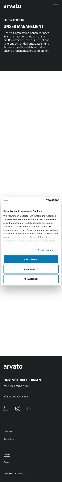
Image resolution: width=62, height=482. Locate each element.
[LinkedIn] (6, 408)
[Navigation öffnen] (55, 6)
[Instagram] (17, 408)
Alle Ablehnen (31, 279)
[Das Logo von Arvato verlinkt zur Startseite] (12, 6)
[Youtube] (29, 408)
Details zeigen (45, 250)
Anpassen (31, 269)
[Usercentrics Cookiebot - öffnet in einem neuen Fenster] (46, 201)
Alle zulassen (31, 259)
